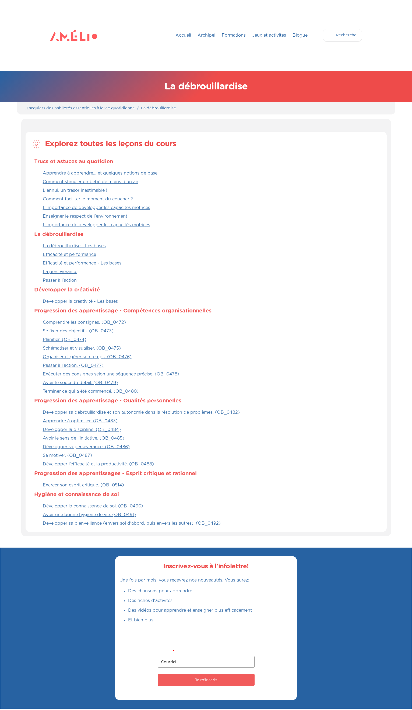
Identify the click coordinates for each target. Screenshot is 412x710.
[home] (61, 35)
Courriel (166, 651)
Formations (234, 35)
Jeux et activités (269, 35)
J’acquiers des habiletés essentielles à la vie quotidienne (80, 108)
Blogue (300, 35)
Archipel (206, 35)
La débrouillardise (158, 108)
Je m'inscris (206, 679)
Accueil (183, 35)
